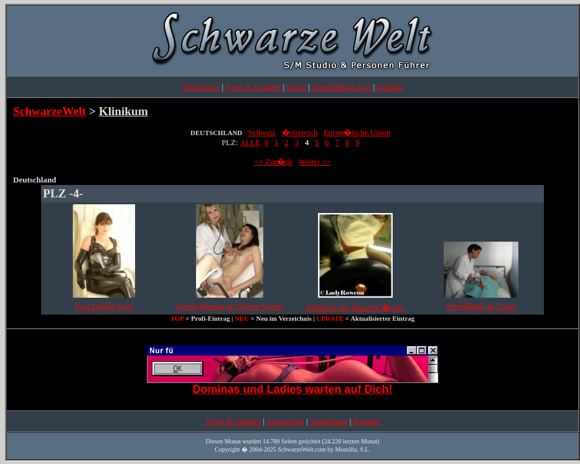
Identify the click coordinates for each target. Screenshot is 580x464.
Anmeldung (328, 421)
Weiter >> (315, 161)
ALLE (250, 142)
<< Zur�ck (273, 161)
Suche (296, 87)
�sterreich (300, 132)
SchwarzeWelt (49, 111)
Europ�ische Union (357, 132)
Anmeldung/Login (341, 87)
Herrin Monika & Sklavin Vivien (229, 306)
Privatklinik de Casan (481, 306)
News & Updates (253, 87)
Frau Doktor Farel (104, 306)
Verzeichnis (201, 87)
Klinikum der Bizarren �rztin (355, 307)
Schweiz (262, 132)
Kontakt (390, 87)
